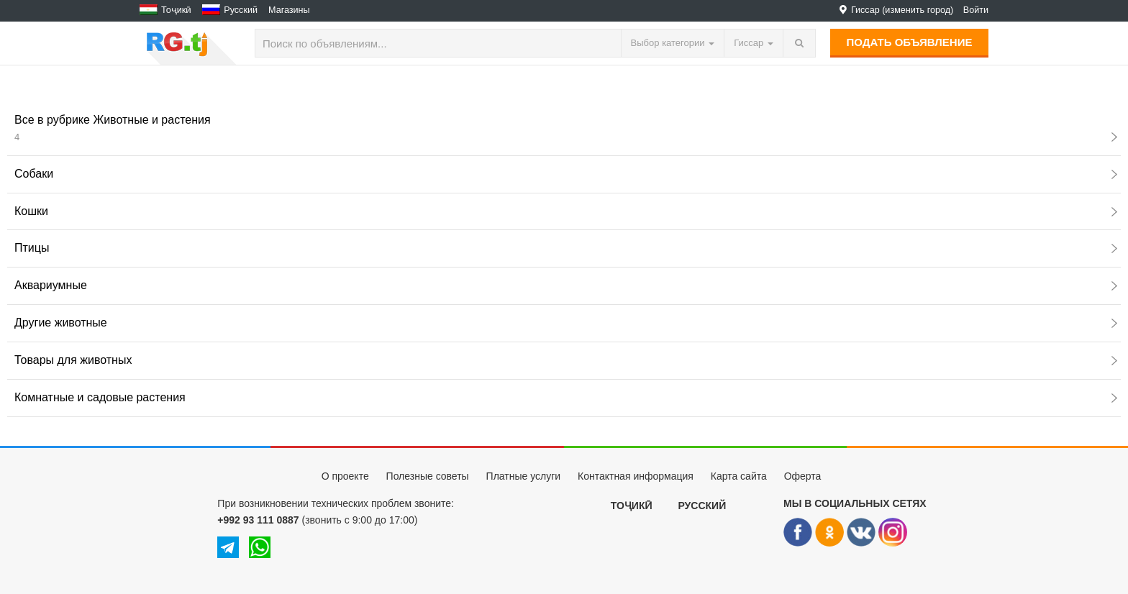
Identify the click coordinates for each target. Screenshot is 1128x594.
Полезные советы (427, 476)
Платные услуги (523, 476)
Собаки (565, 174)
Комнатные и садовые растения (565, 397)
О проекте (345, 476)
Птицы (565, 248)
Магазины (289, 10)
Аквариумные (565, 285)
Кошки (565, 211)
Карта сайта (739, 476)
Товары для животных (565, 360)
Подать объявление (910, 42)
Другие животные (565, 322)
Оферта (803, 476)
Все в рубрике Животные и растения (565, 128)
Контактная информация (635, 476)
